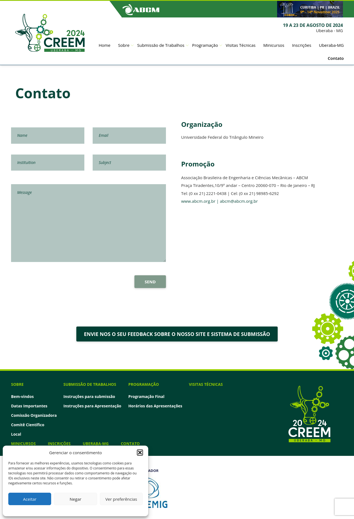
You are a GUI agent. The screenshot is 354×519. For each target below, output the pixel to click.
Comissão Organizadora (34, 415)
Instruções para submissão (89, 397)
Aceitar (30, 499)
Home (104, 45)
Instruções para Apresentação (92, 406)
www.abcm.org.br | (200, 201)
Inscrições (301, 45)
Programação (205, 45)
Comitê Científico (27, 425)
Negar (75, 499)
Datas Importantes (29, 406)
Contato (336, 58)
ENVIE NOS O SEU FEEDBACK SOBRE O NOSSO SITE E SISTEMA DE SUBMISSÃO (177, 334)
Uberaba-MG (331, 45)
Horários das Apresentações (155, 406)
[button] (140, 452)
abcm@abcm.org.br (239, 201)
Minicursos (273, 45)
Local (16, 434)
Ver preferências (121, 499)
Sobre (123, 45)
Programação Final (146, 397)
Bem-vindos (22, 397)
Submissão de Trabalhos (160, 45)
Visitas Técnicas (241, 45)
